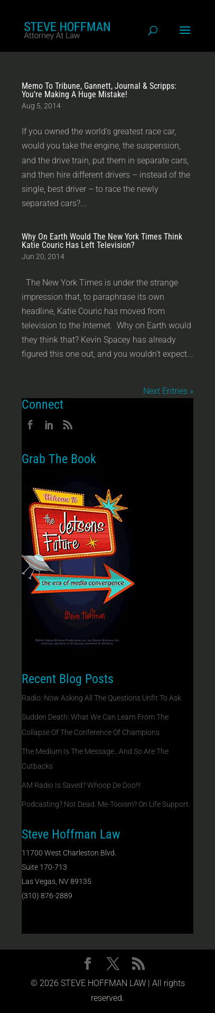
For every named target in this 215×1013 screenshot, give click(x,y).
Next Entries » (168, 391)
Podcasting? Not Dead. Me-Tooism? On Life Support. (106, 804)
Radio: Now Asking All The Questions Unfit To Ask (101, 698)
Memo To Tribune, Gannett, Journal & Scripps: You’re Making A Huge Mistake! (99, 90)
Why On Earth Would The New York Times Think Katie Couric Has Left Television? (102, 241)
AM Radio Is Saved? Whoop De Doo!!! (81, 785)
